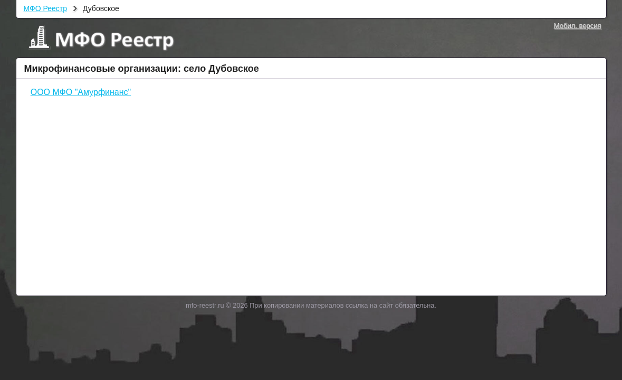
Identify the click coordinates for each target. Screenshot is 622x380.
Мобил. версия (577, 26)
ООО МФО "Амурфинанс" (81, 92)
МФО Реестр (45, 8)
